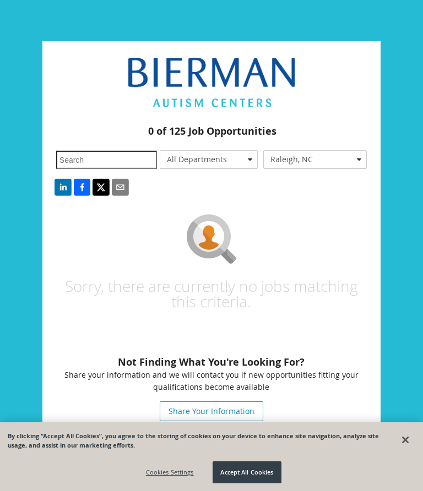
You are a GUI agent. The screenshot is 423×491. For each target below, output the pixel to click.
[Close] (405, 440)
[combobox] (209, 159)
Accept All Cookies (246, 472)
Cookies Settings (170, 472)
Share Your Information (211, 411)
